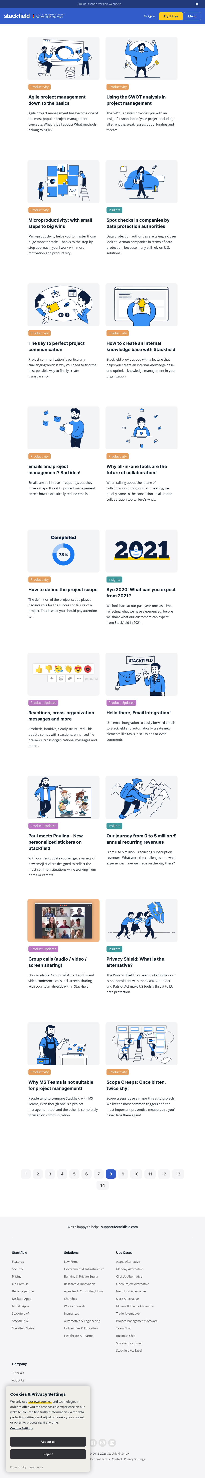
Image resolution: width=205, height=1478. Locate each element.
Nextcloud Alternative (131, 1291)
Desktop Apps (21, 1299)
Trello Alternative (128, 1313)
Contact (117, 1459)
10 (136, 1174)
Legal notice (36, 1467)
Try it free (171, 16)
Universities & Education (81, 1328)
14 (102, 1185)
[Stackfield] (19, 16)
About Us (18, 1380)
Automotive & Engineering (82, 1321)
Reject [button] (48, 1454)
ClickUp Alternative (129, 1276)
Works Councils (74, 1306)
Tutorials (18, 1373)
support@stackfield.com (119, 1227)
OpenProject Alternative (132, 1284)
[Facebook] (93, 1443)
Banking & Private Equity (81, 1276)
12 (164, 1174)
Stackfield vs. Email (129, 1343)
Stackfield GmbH (118, 1453)
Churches (70, 1299)
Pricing (16, 1276)
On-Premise (20, 1284)
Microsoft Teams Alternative (135, 1306)
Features (18, 1262)
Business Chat (125, 1336)
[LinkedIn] (112, 1443)
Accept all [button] (48, 1442)
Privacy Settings (134, 1459)
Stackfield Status (23, 1328)
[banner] (48, 1428)
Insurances (71, 1313)
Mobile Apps (20, 1306)
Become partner (23, 1291)
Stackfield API (21, 1313)
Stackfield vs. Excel (129, 1350)
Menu (192, 16)
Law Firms (71, 1262)
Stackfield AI (20, 1321)
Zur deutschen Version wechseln (100, 4)
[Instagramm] (102, 1443)
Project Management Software (137, 1321)
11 (150, 1174)
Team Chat (123, 1328)
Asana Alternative (128, 1262)
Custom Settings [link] (21, 1428)
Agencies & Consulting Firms (83, 1291)
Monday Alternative (129, 1269)
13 (178, 1174)
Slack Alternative (127, 1299)
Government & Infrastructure (84, 1269)
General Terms (100, 1459)
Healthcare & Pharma (78, 1336)
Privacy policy (18, 1467)
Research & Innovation (79, 1284)
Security (17, 1269)
